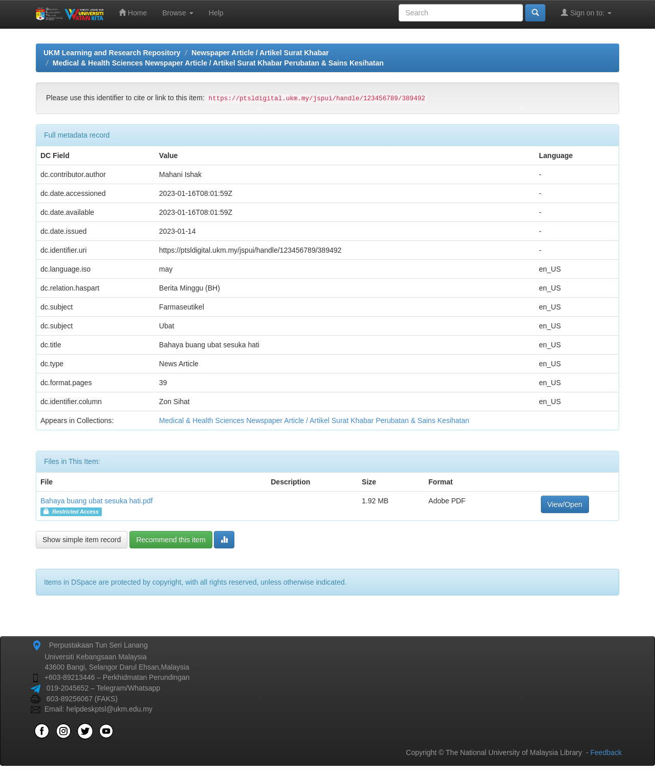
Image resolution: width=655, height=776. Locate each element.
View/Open (565, 504)
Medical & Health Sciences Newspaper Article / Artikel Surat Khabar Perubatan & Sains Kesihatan (218, 63)
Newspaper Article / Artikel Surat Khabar (260, 53)
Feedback (606, 752)
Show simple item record (81, 540)
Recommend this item (170, 540)
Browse (177, 13)
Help (216, 13)
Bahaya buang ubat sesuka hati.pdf (96, 501)
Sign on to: (586, 12)
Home (133, 12)
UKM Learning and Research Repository (112, 53)
